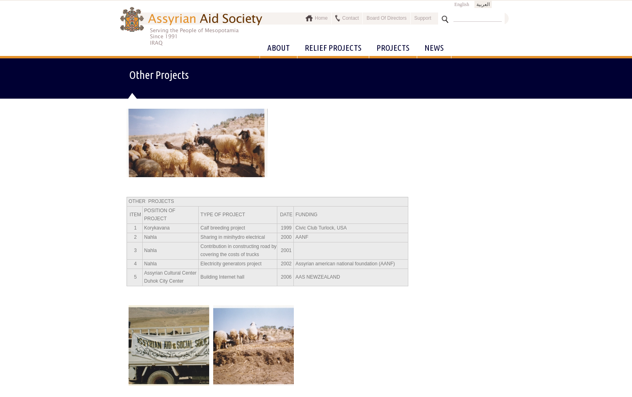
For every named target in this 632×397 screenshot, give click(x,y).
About (278, 47)
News (434, 47)
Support (422, 18)
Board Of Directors (386, 18)
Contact (350, 18)
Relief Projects (333, 47)
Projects (393, 47)
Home (321, 18)
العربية (483, 4)
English (461, 4)
